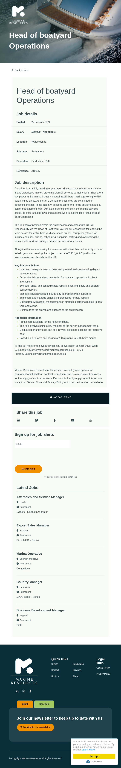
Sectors (55, 676)
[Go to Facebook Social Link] (30, 691)
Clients (54, 664)
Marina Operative (29, 553)
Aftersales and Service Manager (40, 497)
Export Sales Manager (33, 525)
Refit (47, 161)
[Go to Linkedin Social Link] (17, 691)
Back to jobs (22, 70)
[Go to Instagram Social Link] (23, 691)
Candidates (78, 664)
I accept (94, 756)
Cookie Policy (103, 668)
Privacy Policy (103, 674)
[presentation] (39, 457)
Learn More (88, 749)
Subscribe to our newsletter (35, 727)
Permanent (38, 151)
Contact (55, 670)
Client (25, 704)
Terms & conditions (68, 477)
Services (77, 670)
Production (38, 161)
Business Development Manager (41, 610)
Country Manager (29, 582)
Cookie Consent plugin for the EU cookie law (94, 761)
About (75, 676)
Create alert (28, 469)
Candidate (44, 704)
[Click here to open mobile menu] (108, 15)
